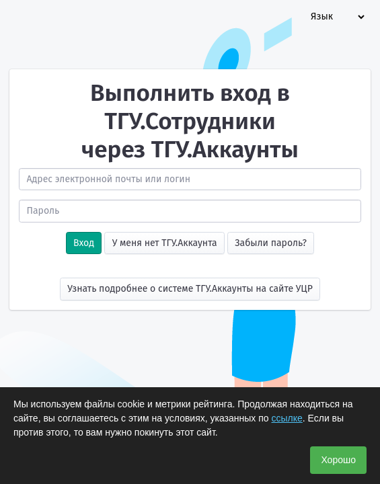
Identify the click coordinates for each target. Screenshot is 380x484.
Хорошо (338, 459)
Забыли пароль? (271, 243)
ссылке (286, 418)
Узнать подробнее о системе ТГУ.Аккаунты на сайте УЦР (190, 288)
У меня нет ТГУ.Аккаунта (164, 243)
